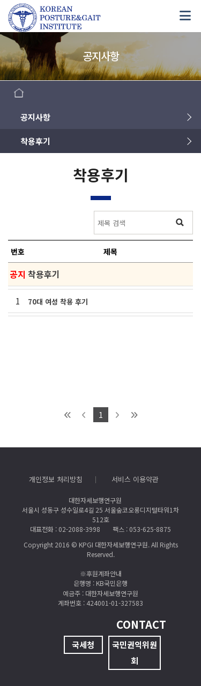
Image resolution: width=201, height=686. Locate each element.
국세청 (83, 644)
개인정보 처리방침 (56, 479)
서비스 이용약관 (135, 479)
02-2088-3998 (79, 528)
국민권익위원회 (134, 652)
